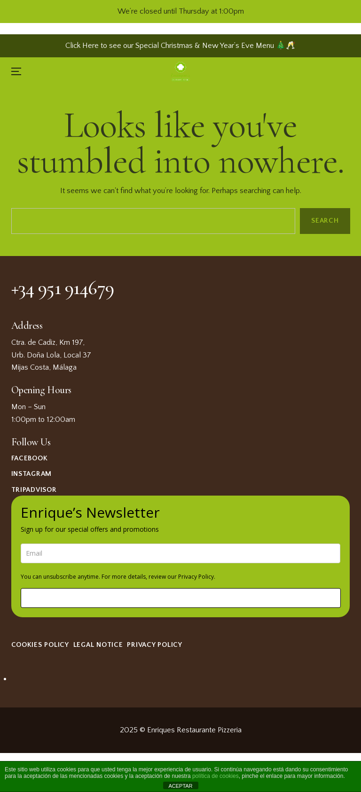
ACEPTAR (180, 786)
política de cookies (215, 776)
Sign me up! (180, 597)
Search (324, 221)
